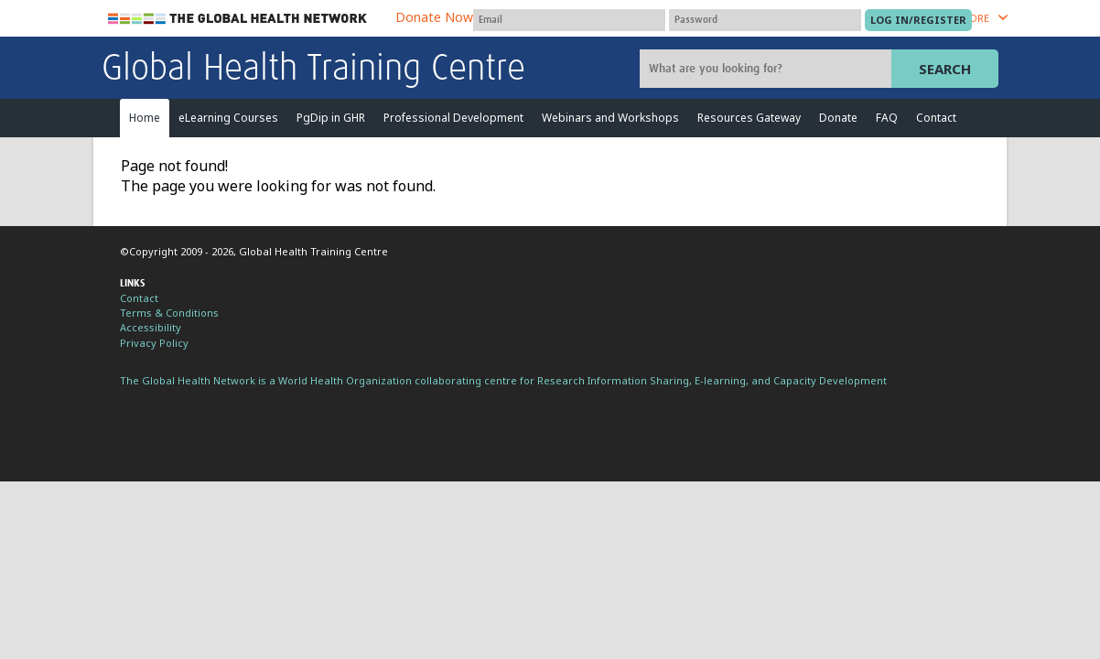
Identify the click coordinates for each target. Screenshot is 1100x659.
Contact (936, 117)
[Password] (765, 20)
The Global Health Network (238, 19)
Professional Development (453, 117)
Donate (838, 117)
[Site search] (768, 68)
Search (945, 68)
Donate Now (434, 17)
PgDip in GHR (331, 117)
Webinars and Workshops (610, 117)
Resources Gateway (749, 117)
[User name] (569, 20)
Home (144, 117)
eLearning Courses (228, 117)
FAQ (887, 117)
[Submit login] (918, 20)
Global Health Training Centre (313, 69)
